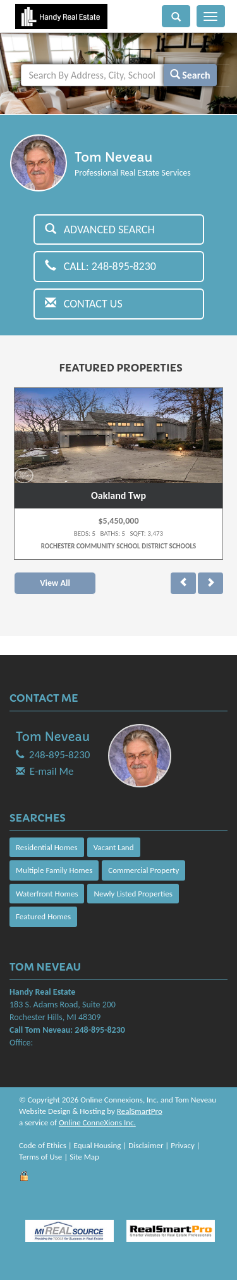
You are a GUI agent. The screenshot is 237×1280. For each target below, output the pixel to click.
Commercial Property (143, 870)
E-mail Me (52, 771)
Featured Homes (43, 916)
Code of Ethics (42, 1145)
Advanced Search (100, 229)
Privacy (183, 1145)
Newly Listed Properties (133, 893)
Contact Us (84, 304)
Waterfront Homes (47, 893)
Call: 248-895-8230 (101, 266)
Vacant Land (114, 847)
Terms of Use (40, 1156)
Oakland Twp (118, 495)
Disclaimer (145, 1145)
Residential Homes (47, 847)
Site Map (84, 1156)
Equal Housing (97, 1145)
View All (55, 583)
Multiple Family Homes (54, 870)
